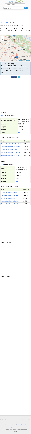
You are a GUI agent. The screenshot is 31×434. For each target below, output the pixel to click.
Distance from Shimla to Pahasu (10, 146)
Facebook (14, 77)
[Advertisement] (15, 16)
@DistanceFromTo (16, 427)
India (19, 132)
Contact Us (24, 425)
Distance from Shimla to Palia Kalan (11, 149)
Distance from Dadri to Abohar (10, 195)
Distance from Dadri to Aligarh (9, 198)
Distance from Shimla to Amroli (10, 155)
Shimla (2, 115)
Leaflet (20, 60)
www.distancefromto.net (14, 420)
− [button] (2, 39)
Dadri (2, 164)
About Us (7, 425)
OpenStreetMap (27, 60)
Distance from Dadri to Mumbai (10, 204)
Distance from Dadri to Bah (9, 192)
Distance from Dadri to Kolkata (10, 201)
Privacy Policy (15, 425)
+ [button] (2, 37)
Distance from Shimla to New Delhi (11, 144)
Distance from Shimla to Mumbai (10, 152)
